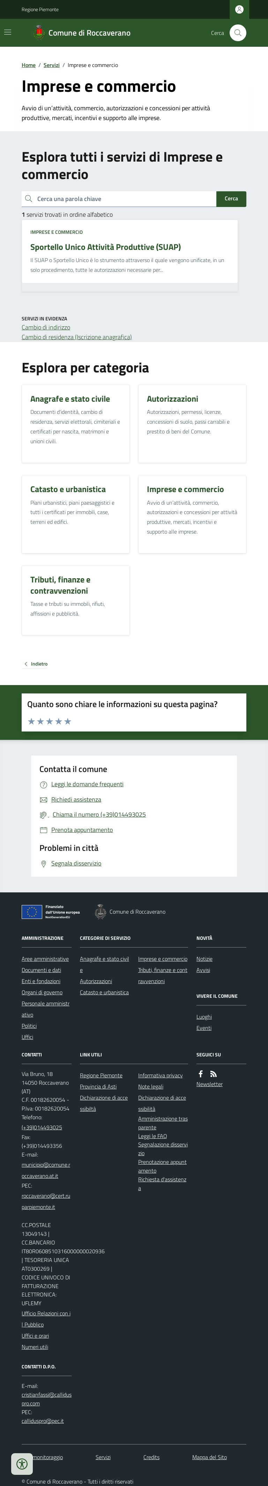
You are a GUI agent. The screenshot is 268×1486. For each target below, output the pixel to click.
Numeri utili (35, 1347)
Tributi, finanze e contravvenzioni (162, 975)
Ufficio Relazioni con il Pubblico (46, 1319)
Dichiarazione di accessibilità (162, 1103)
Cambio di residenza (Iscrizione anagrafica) (77, 337)
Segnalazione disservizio (163, 1148)
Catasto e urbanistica (104, 992)
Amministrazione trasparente (163, 1122)
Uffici (27, 1037)
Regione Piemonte (40, 9)
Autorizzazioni (96, 981)
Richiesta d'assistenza (162, 1183)
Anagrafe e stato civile (104, 964)
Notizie (204, 958)
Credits (151, 1457)
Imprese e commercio (56, 232)
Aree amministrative (45, 958)
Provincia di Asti (98, 1086)
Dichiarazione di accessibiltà (104, 1103)
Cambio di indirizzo (46, 327)
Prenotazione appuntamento (162, 1166)
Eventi (203, 1028)
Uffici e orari (35, 1335)
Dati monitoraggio (42, 1457)
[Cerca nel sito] (235, 32)
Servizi (52, 65)
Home (29, 65)
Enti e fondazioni (41, 981)
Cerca (231, 198)
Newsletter (209, 1084)
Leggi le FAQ (152, 1136)
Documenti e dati (41, 970)
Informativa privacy (160, 1075)
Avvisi (203, 970)
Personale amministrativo (45, 1009)
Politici (29, 1025)
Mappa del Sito (209, 1457)
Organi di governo (42, 992)
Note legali (150, 1086)
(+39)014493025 (42, 1127)
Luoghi (204, 1016)
